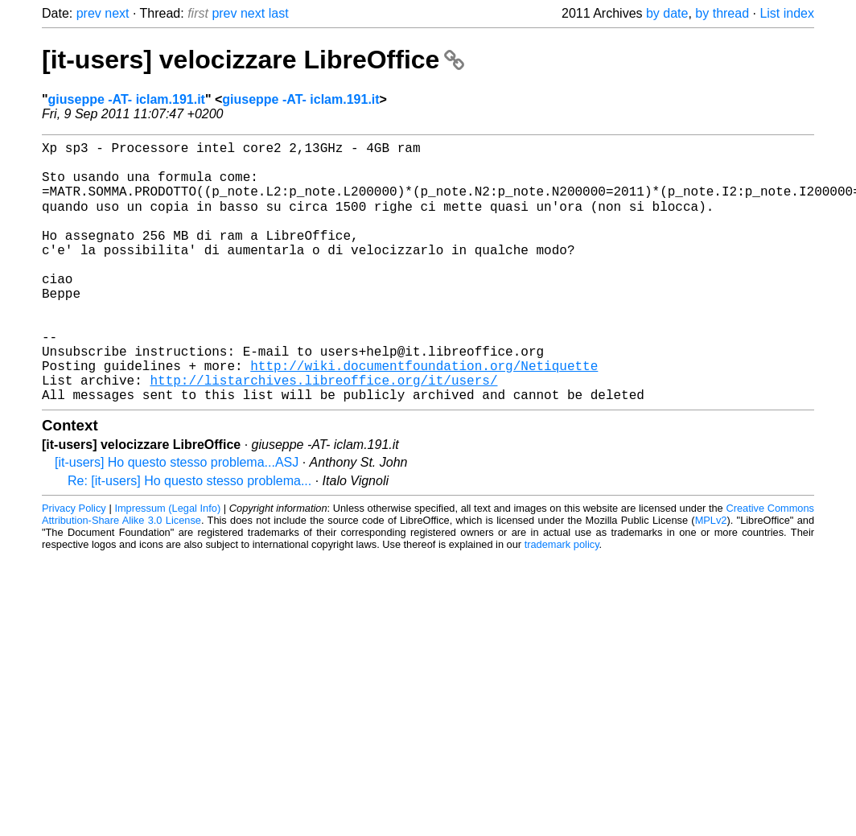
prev (88, 13)
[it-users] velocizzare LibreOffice (253, 59)
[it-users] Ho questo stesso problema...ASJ (176, 519)
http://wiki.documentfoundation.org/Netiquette (424, 416)
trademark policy (562, 601)
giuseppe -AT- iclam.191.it (126, 99)
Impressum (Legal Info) (167, 565)
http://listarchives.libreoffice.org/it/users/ (323, 434)
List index (786, 13)
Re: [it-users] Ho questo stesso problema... (189, 538)
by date (667, 13)
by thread (722, 13)
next (117, 13)
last (279, 13)
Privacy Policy (74, 565)
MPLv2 (711, 577)
